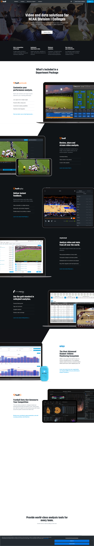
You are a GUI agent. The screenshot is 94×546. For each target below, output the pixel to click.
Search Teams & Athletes (80, 1)
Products (23, 1)
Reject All (72, 540)
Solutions (16, 1)
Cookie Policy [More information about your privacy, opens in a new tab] (46, 538)
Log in (90, 1)
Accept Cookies (72, 543)
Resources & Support (31, 1)
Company (40, 1)
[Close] (92, 540)
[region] (47, 541)
